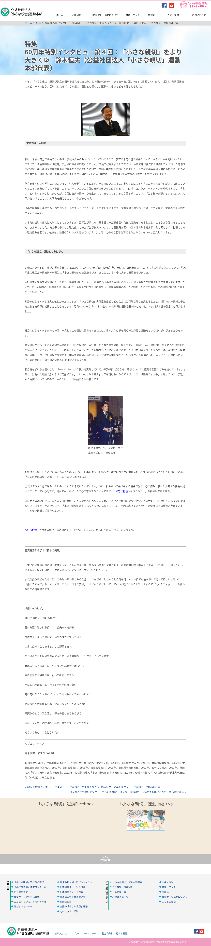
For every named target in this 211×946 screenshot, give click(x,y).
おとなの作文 (21, 891)
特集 (38, 23)
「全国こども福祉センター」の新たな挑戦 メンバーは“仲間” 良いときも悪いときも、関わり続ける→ (128, 792)
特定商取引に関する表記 (114, 933)
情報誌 (151, 14)
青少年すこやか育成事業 (26, 896)
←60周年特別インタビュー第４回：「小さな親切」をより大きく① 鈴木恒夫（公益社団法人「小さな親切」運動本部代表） (94, 787)
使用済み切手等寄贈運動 (72, 896)
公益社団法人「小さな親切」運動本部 (21, 10)
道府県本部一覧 (120, 896)
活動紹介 (76, 14)
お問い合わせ (199, 14)
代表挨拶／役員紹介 (122, 887)
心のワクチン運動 (69, 911)
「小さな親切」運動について (103, 14)
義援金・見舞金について (174, 896)
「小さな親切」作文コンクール (30, 887)
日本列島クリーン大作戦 (72, 887)
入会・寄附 (173, 14)
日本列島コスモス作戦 (71, 891)
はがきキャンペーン (24, 906)
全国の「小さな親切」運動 (74, 906)
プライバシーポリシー (84, 933)
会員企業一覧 (119, 891)
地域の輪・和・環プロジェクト (76, 882)
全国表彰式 (66, 901)
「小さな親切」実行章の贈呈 (29, 882)
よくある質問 (169, 901)
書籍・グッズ (133, 14)
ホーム (59, 14)
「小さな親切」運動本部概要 (127, 882)
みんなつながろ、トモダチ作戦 (30, 901)
